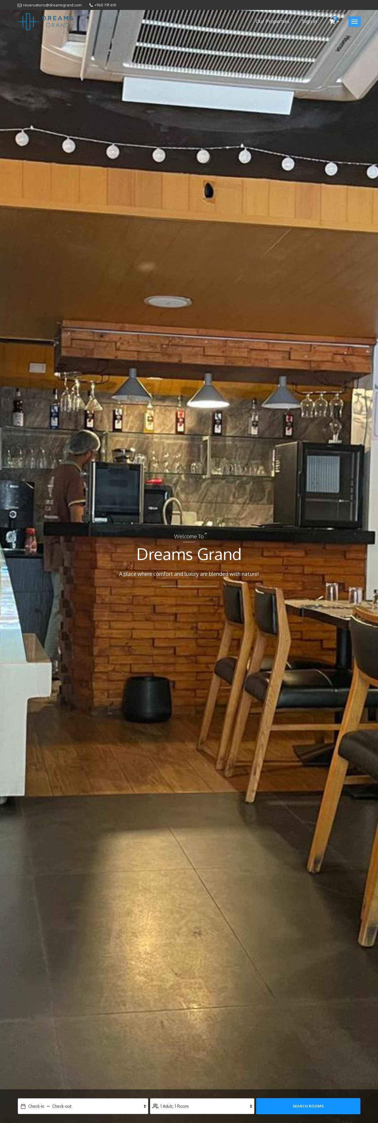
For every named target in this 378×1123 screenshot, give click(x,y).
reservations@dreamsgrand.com (52, 5)
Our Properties (272, 21)
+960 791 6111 (105, 5)
